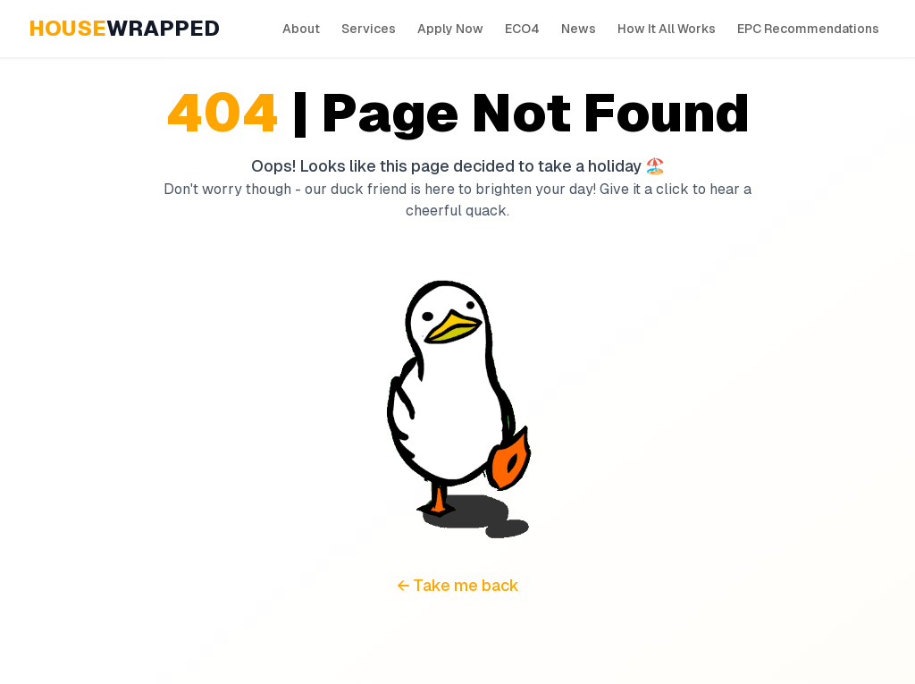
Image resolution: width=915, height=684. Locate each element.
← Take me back (458, 585)
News (578, 28)
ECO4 (522, 28)
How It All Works (666, 28)
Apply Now (450, 28)
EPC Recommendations (808, 28)
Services (368, 28)
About (301, 28)
